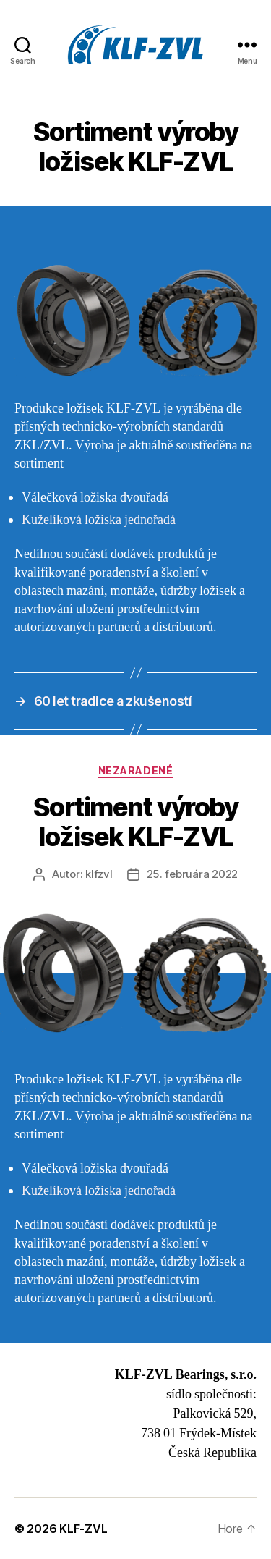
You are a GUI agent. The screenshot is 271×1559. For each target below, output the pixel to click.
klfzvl (98, 874)
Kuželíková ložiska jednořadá (99, 520)
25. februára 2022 (192, 874)
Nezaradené (135, 770)
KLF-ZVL (83, 1528)
